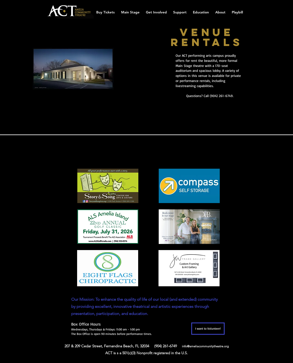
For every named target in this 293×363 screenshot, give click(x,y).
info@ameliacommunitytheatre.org (205, 346)
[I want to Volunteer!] (208, 329)
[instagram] (242, 3)
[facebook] (224, 3)
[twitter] (236, 3)
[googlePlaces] (230, 3)
